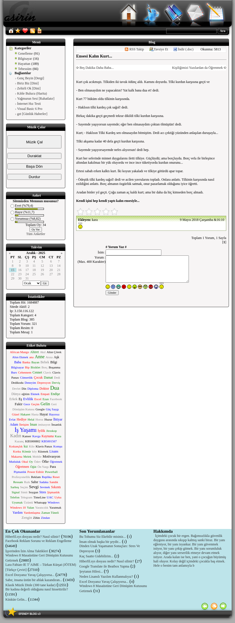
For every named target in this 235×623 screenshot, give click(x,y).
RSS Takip (136, 49)
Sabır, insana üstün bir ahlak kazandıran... (34, 580)
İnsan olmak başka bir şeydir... (100, 542)
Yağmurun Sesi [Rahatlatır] (35, 99)
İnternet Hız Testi (29, 104)
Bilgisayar (25, 59)
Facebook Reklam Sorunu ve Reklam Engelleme (38, 541)
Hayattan (24, 64)
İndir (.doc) (186, 49)
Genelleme (25, 54)
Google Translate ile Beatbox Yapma (104, 566)
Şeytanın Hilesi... (91, 571)
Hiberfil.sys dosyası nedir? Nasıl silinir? (32, 537)
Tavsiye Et (161, 49)
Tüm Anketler (35, 234)
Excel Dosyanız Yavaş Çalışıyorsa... (29, 575)
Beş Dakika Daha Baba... (96, 68)
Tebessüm (25, 69)
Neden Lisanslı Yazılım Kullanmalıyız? (106, 577)
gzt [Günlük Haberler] (32, 114)
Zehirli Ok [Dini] (29, 88)
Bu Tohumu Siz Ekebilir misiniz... (102, 537)
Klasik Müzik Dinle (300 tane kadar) (30, 585)
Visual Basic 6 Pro (29, 109)
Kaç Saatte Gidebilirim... (96, 556)
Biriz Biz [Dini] (28, 83)
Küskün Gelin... (16, 599)
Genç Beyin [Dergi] (30, 78)
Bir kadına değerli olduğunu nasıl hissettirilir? (36, 589)
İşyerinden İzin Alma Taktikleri (26, 551)
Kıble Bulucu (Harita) (32, 93)
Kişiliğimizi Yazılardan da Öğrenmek (198, 68)
